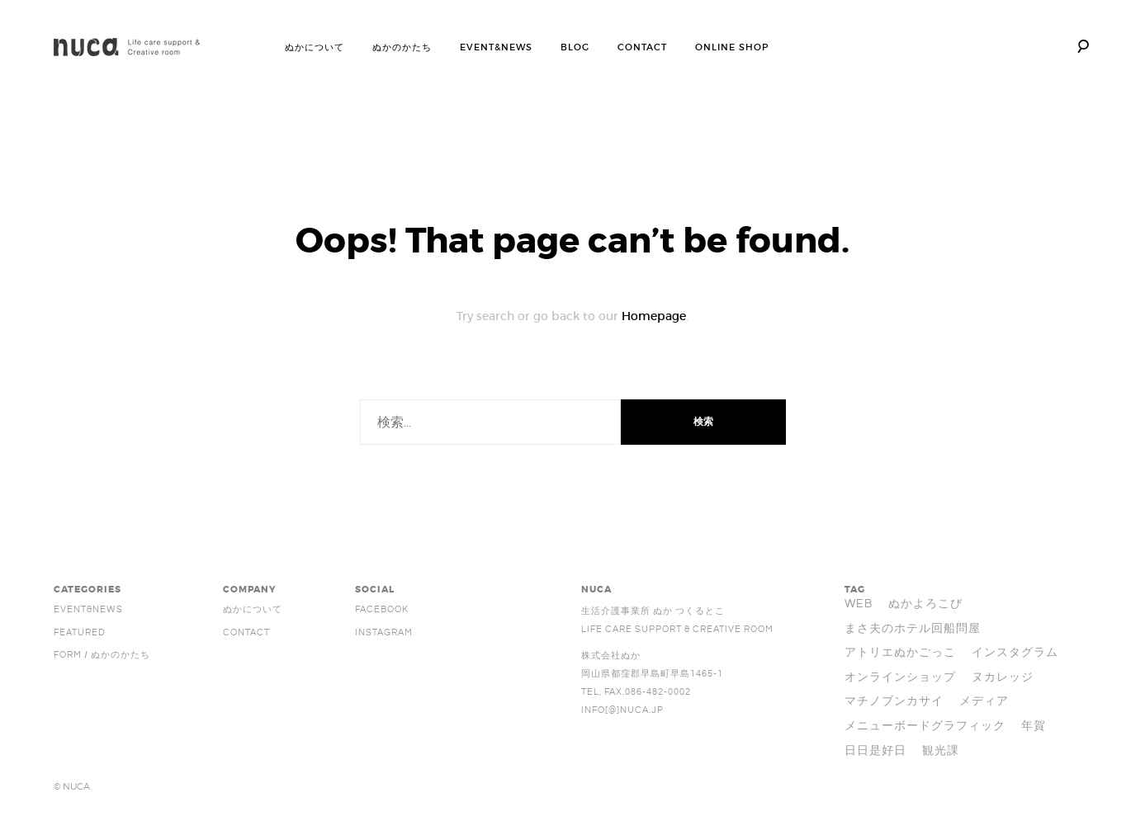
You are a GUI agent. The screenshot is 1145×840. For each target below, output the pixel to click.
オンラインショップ (900, 677)
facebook (382, 610)
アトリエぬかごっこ (900, 652)
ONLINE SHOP (732, 47)
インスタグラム (1015, 652)
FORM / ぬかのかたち (102, 655)
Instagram (384, 633)
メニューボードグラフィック (925, 726)
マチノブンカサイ (894, 701)
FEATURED (80, 633)
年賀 (1033, 726)
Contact (246, 633)
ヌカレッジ (1003, 677)
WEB (859, 604)
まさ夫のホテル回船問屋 (913, 629)
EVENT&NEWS (496, 47)
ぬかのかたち (402, 47)
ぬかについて (314, 47)
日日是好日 (875, 751)
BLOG (575, 47)
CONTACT (642, 47)
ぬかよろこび (925, 604)
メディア (984, 701)
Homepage (654, 316)
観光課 (940, 751)
